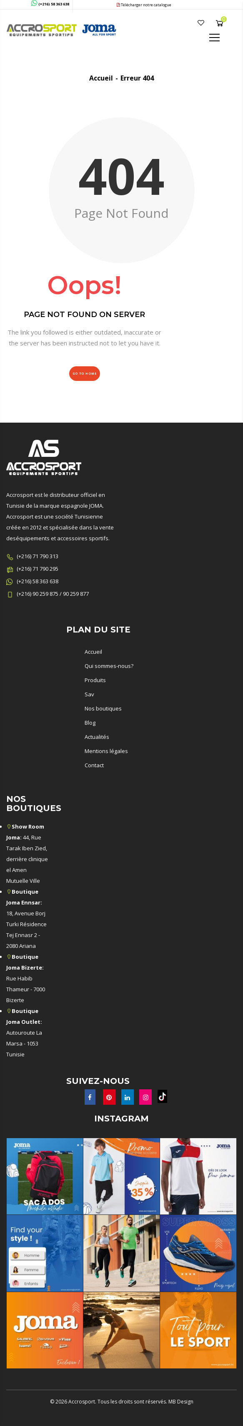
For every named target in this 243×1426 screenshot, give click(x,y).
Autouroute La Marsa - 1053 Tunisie (24, 1032)
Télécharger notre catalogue (144, 5)
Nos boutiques (103, 708)
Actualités (97, 737)
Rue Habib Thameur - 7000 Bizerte (25, 978)
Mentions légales (106, 751)
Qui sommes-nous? (109, 666)
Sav (89, 694)
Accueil (101, 78)
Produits (95, 680)
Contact (94, 765)
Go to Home (85, 373)
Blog (90, 722)
